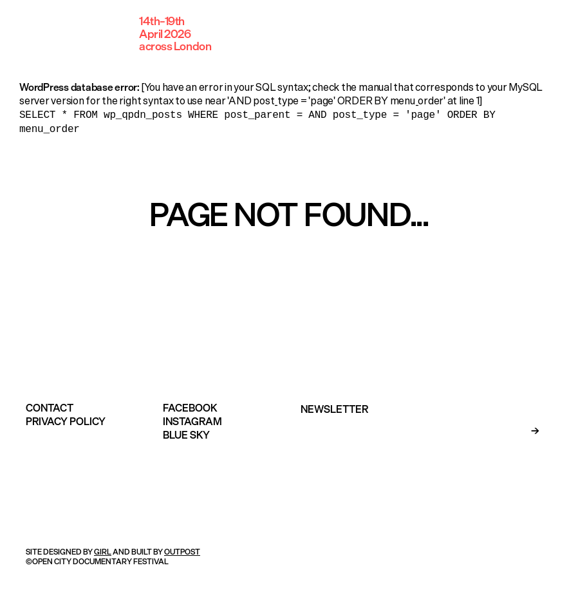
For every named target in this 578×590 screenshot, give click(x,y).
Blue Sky (186, 432)
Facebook (190, 405)
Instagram (192, 419)
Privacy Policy (66, 419)
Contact (49, 405)
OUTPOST (182, 549)
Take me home (289, 266)
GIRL (102, 549)
